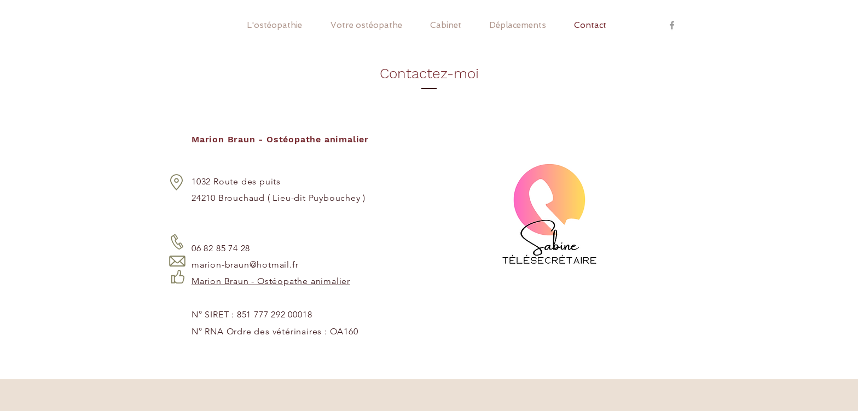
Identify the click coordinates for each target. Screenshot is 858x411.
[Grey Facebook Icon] (671, 25)
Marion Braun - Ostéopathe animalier (271, 281)
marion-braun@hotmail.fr (245, 264)
